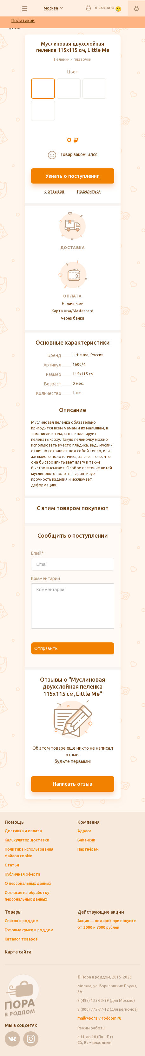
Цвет (72, 71)
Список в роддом (21, 921)
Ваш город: (51, 8)
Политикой (23, 20)
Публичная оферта (22, 874)
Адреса (84, 831)
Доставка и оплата (23, 831)
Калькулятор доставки (27, 840)
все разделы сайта (24, 8)
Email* (37, 553)
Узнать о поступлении (72, 176)
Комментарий (45, 578)
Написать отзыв (72, 784)
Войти (136, 8)
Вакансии (86, 840)
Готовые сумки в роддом (29, 930)
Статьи (12, 865)
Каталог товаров (21, 939)
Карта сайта (18, 951)
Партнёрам (88, 849)
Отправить (46, 648)
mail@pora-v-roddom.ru (99, 1018)
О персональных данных (28, 883)
